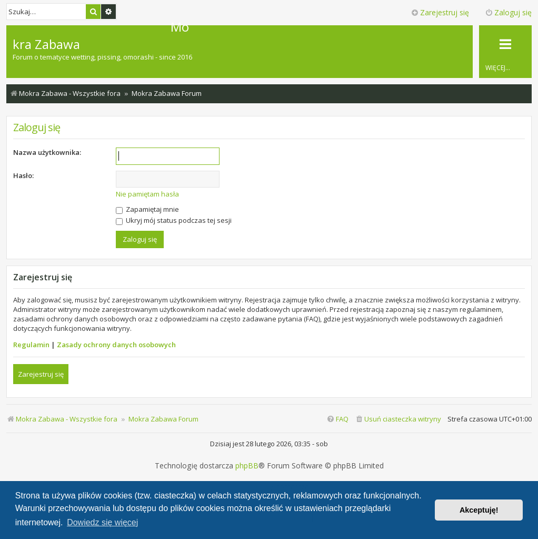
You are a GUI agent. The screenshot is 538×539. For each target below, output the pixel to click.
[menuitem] (398, 419)
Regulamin (31, 344)
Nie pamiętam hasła (147, 194)
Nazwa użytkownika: (47, 152)
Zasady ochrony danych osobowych (116, 344)
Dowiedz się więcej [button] (102, 522)
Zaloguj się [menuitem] (508, 12)
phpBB (246, 466)
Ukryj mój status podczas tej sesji (174, 220)
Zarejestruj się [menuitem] (440, 12)
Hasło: (23, 175)
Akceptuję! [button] (479, 510)
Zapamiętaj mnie (147, 209)
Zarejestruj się (41, 374)
